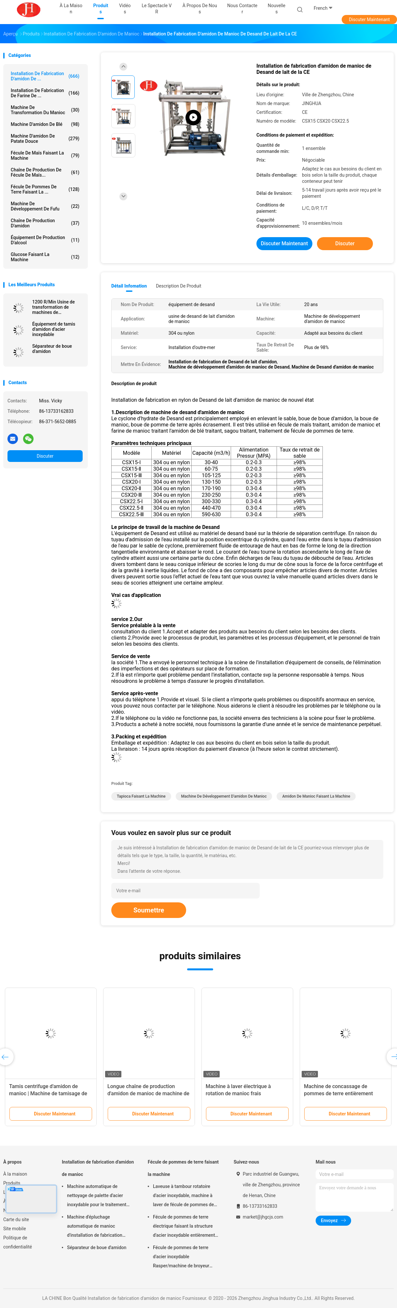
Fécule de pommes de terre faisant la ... (45, 189)
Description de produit (178, 286)
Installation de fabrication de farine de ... (45, 93)
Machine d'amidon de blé (45, 124)
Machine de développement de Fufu (45, 206)
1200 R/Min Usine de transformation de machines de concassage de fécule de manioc (57, 307)
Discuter (45, 456)
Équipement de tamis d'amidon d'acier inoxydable (53, 329)
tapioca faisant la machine (141, 796)
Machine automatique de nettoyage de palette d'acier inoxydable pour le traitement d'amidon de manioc (96, 1196)
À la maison (15, 1174)
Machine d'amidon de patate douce (45, 138)
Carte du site (16, 1219)
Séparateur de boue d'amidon (52, 349)
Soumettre (148, 910)
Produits (11, 1183)
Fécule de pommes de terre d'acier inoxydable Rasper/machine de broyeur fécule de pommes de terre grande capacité (181, 1257)
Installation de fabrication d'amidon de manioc (98, 1168)
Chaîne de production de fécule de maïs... (45, 172)
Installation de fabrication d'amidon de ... (45, 76)
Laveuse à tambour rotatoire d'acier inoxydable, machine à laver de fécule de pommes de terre (183, 1196)
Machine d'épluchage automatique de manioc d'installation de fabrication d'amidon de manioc (94, 1227)
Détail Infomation (129, 286)
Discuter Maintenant (369, 19)
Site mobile (14, 1228)
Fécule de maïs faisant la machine (45, 155)
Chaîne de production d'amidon (45, 223)
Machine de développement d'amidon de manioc (224, 796)
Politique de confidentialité (17, 1242)
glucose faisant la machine (45, 257)
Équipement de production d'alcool (45, 240)
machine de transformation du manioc (45, 110)
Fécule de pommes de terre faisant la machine (183, 1168)
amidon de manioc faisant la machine (316, 796)
